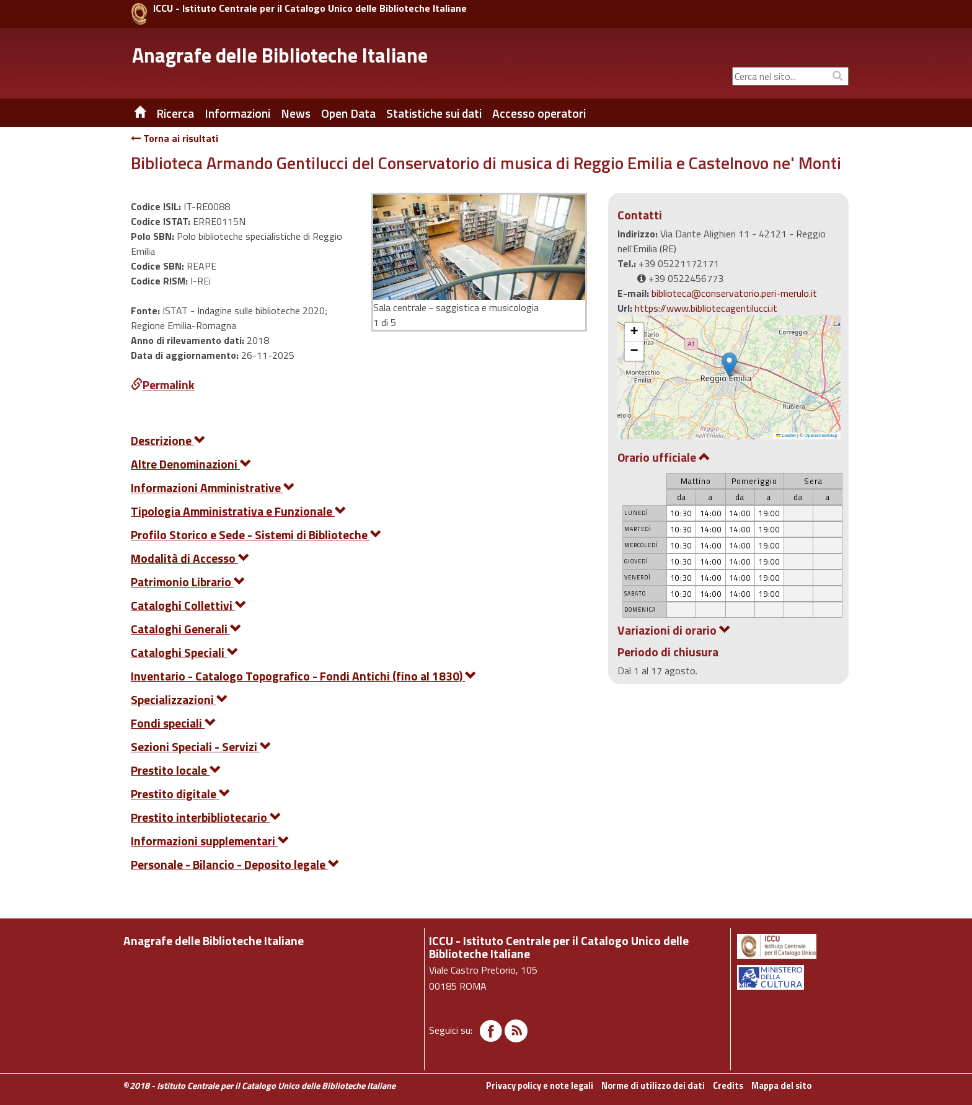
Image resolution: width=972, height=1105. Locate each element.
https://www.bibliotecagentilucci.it (706, 308)
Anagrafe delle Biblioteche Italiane (280, 55)
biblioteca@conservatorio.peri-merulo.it (734, 293)
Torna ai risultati (174, 138)
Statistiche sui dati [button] (434, 113)
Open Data (348, 113)
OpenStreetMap (821, 435)
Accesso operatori (539, 113)
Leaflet (786, 435)
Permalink (163, 385)
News (296, 113)
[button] (729, 364)
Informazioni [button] (237, 113)
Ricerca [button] (175, 113)
